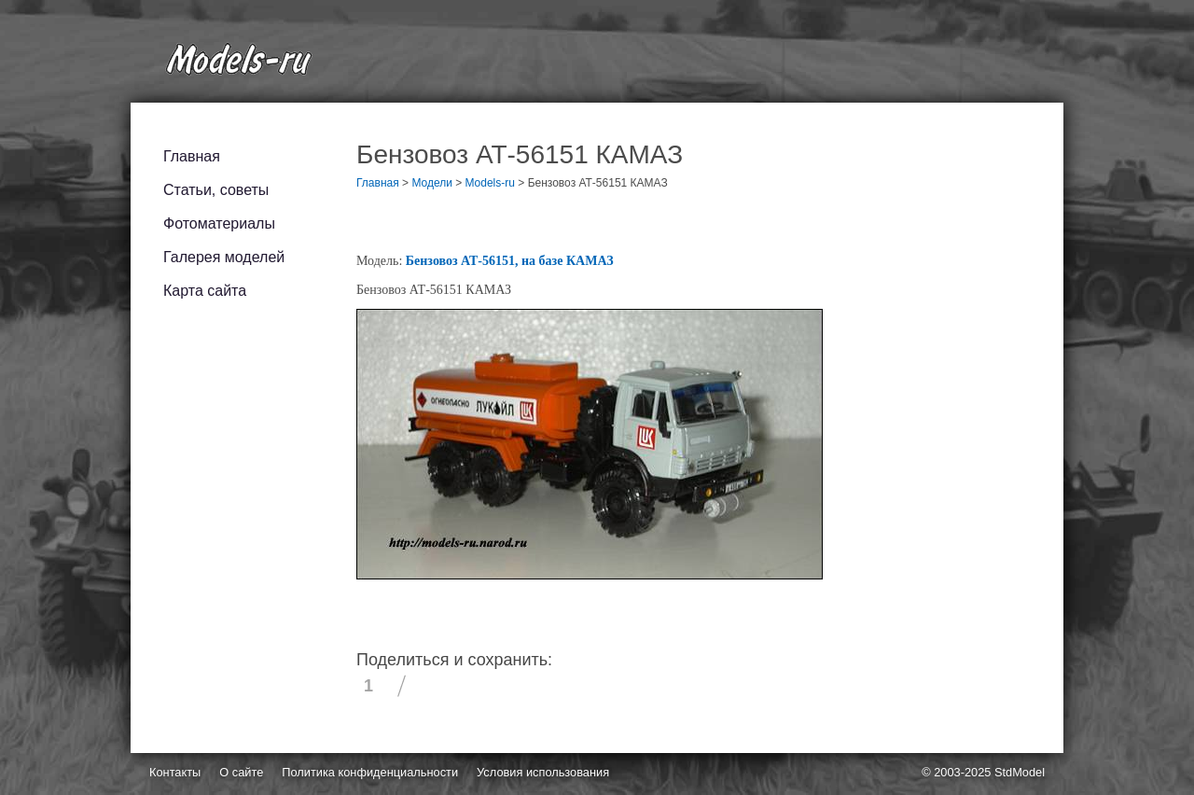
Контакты (175, 772)
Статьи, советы (216, 190)
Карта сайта (204, 291)
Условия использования (543, 772)
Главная (191, 156)
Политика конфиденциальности (370, 772)
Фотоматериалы (219, 223)
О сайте (241, 772)
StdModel (1019, 772)
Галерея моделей (224, 257)
